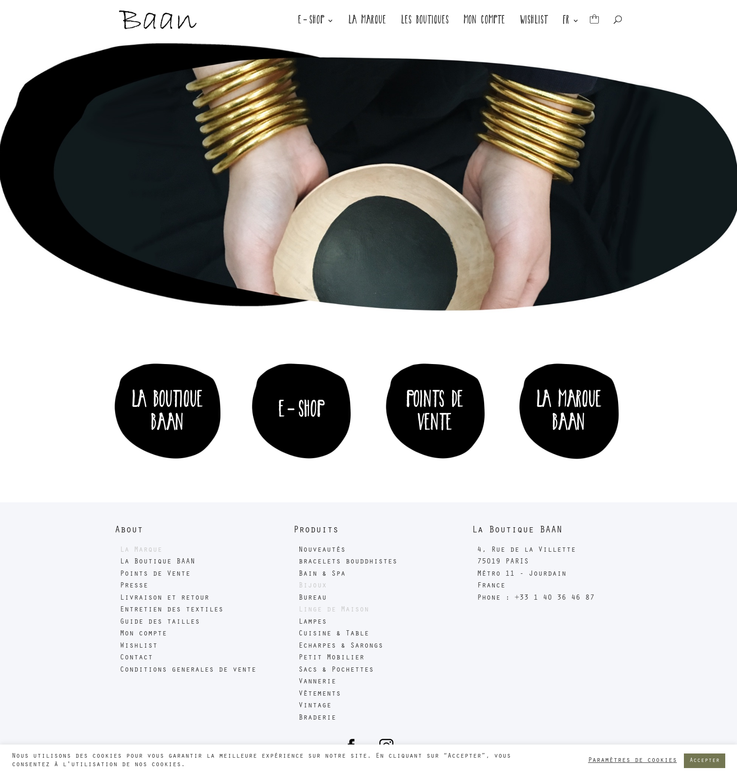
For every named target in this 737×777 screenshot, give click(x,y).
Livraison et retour (164, 598)
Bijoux (312, 586)
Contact (136, 658)
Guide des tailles (160, 622)
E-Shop (311, 21)
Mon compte (485, 21)
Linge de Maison (333, 610)
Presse (134, 586)
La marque (368, 21)
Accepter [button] (705, 761)
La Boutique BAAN (157, 562)
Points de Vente (155, 574)
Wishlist (534, 21)
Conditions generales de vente (188, 670)
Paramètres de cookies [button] (632, 760)
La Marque (141, 550)
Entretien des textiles (171, 610)
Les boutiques (425, 21)
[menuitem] (571, 28)
